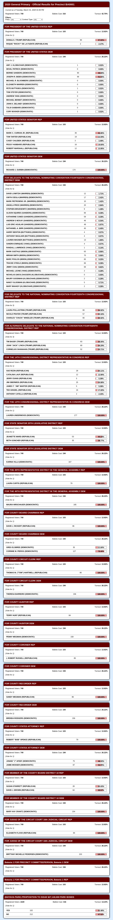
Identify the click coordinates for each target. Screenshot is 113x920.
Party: (7, 19)
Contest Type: (27, 19)
